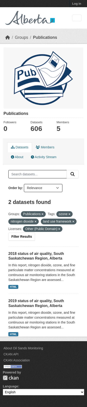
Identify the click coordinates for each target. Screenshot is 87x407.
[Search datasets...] (37, 174)
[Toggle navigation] (77, 18)
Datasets (19, 147)
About (17, 157)
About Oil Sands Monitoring (23, 348)
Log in (76, 3)
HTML (13, 286)
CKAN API (11, 354)
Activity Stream (43, 157)
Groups (21, 37)
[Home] (7, 37)
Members (45, 147)
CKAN (11, 377)
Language (10, 386)
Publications (45, 37)
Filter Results (21, 236)
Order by (15, 188)
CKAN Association (16, 360)
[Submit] (73, 174)
